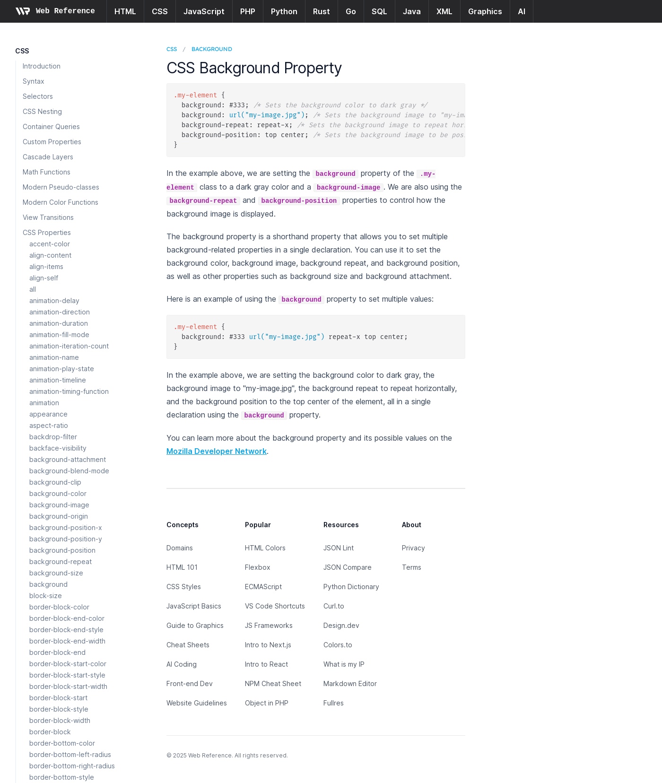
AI (521, 11)
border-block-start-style (67, 675)
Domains (179, 548)
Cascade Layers (48, 157)
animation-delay (54, 300)
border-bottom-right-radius (72, 766)
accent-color (49, 244)
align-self (43, 278)
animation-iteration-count (69, 346)
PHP (247, 11)
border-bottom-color (62, 743)
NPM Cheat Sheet (273, 683)
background (48, 584)
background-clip (55, 482)
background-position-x (65, 527)
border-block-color (59, 607)
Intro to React (266, 664)
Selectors (38, 96)
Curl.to (333, 606)
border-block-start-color (67, 664)
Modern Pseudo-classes (61, 187)
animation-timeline (57, 380)
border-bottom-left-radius (70, 754)
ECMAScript (263, 587)
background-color (58, 493)
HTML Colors (265, 548)
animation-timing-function (69, 391)
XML (444, 11)
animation (44, 403)
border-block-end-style (66, 630)
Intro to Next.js (268, 645)
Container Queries (51, 126)
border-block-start (58, 698)
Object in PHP (266, 703)
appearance (48, 414)
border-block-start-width (68, 686)
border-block (50, 732)
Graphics (485, 11)
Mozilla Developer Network (216, 451)
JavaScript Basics (193, 606)
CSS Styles (183, 587)
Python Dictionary (351, 587)
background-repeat (60, 561)
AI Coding (181, 664)
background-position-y (65, 539)
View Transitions (48, 217)
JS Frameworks (269, 625)
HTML (125, 11)
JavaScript (204, 11)
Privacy (413, 548)
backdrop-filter (53, 437)
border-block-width (59, 720)
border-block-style (58, 709)
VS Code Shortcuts (275, 606)
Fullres (333, 703)
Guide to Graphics (195, 625)
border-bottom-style (61, 777)
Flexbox (257, 567)
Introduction (42, 66)
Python (284, 11)
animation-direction (59, 312)
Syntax (33, 81)
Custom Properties (52, 142)
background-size (56, 573)
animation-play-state (61, 369)
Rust (321, 11)
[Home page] (55, 11)
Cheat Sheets (187, 645)
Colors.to (337, 645)
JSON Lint (338, 548)
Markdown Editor (350, 683)
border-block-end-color (67, 618)
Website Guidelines (196, 703)
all (32, 289)
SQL (379, 11)
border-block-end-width (67, 641)
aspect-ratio (48, 425)
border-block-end (57, 652)
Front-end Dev (189, 683)
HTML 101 (182, 567)
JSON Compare (347, 567)
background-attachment (67, 459)
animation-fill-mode (59, 335)
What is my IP (344, 664)
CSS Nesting (42, 111)
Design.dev (341, 625)
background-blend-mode (69, 471)
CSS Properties (47, 232)
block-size (45, 596)
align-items (46, 266)
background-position (62, 550)
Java (412, 11)
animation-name (54, 357)
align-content (50, 255)
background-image (59, 505)
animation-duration (58, 323)
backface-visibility (58, 448)
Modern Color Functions (60, 202)
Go (351, 11)
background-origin (58, 516)
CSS (160, 11)
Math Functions (46, 172)
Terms (411, 567)
